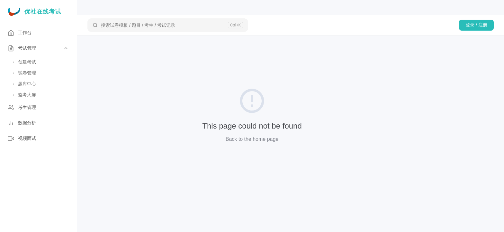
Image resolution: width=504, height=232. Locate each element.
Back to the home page (252, 139)
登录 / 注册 (476, 24)
